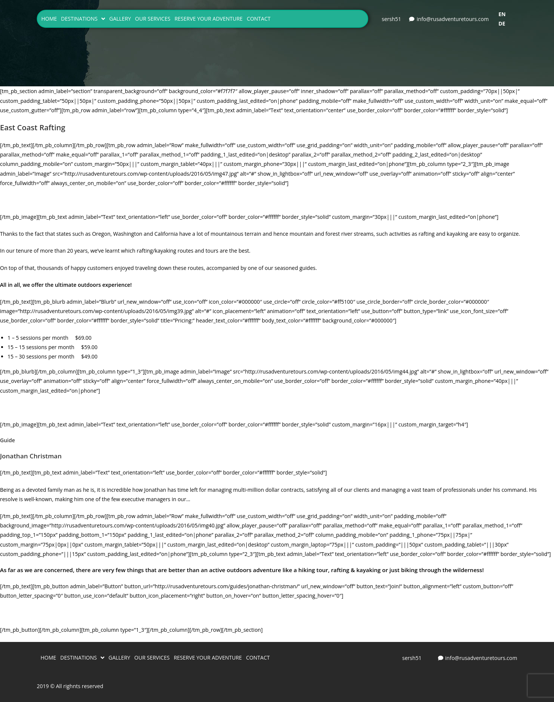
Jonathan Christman (31, 456)
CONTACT (258, 18)
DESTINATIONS (83, 18)
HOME (49, 18)
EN (502, 14)
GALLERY (120, 18)
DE (501, 23)
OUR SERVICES (152, 18)
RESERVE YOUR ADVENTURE (209, 18)
